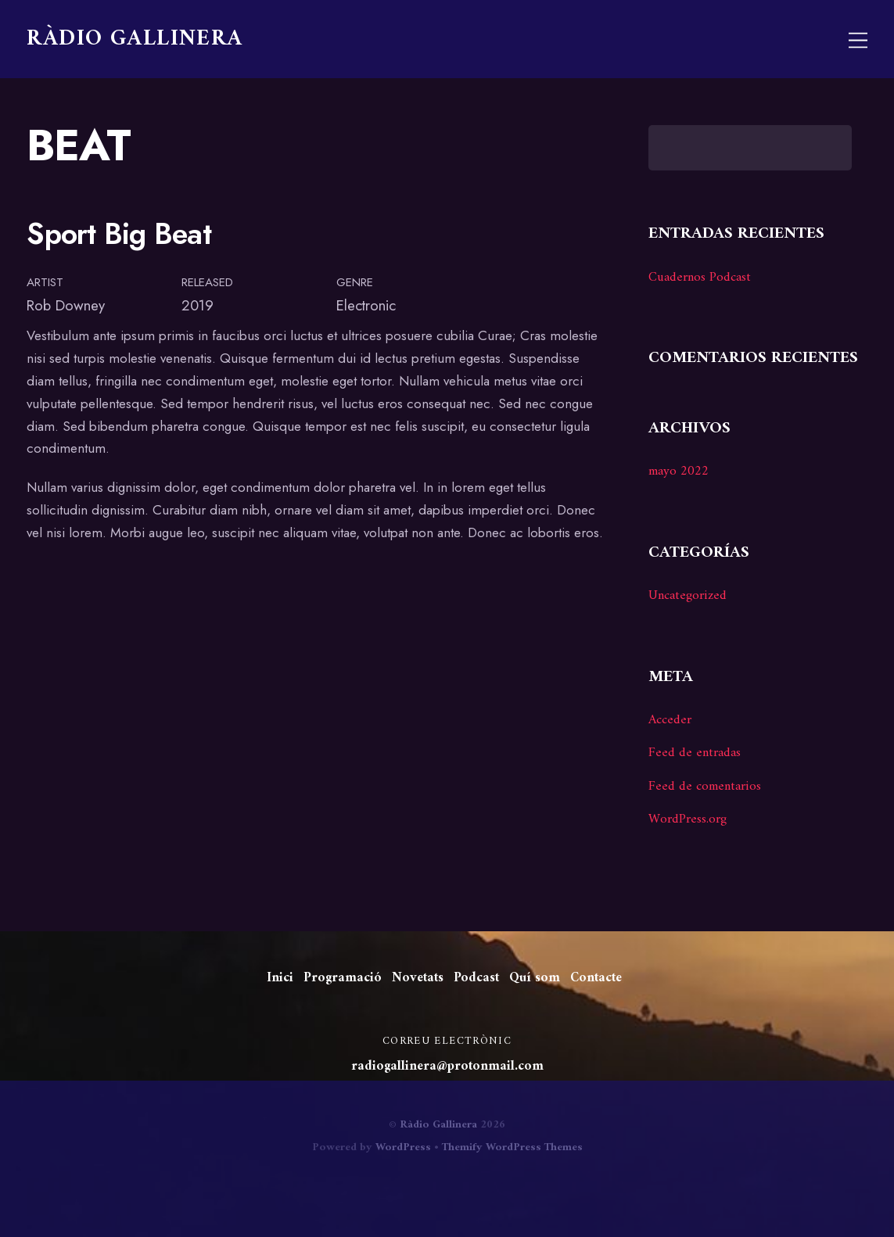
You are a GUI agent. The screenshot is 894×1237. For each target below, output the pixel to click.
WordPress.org (687, 819)
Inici (280, 978)
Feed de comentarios (704, 786)
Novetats (417, 978)
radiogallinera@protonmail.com (447, 1066)
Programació (342, 978)
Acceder (669, 720)
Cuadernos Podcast (699, 277)
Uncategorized (687, 596)
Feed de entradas (694, 753)
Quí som (534, 978)
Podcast (476, 978)
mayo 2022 (678, 471)
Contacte (596, 978)
